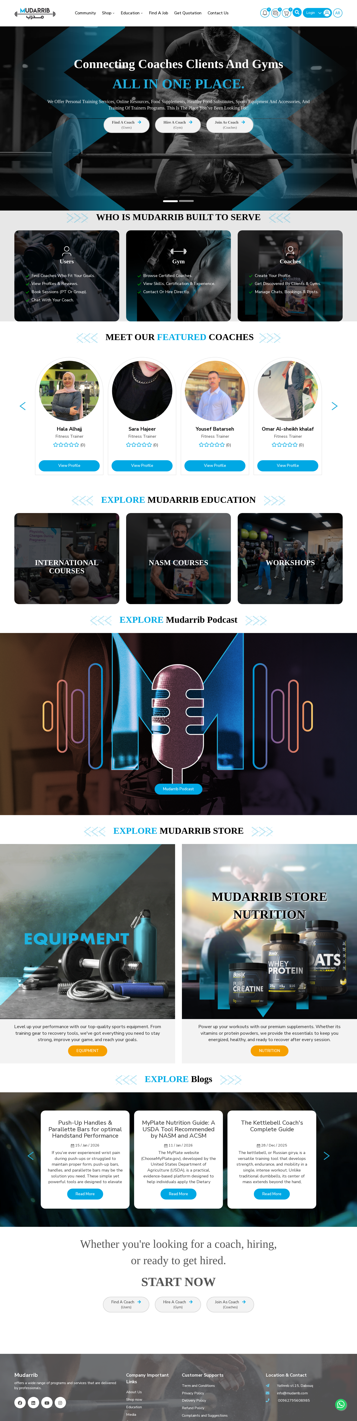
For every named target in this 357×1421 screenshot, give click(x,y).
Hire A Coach (177, 125)
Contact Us (218, 13)
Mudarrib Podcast (178, 789)
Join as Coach (230, 125)
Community (85, 13)
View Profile (69, 465)
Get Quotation (187, 13)
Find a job (158, 13)
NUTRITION (269, 1050)
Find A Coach (126, 125)
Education (130, 13)
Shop (106, 13)
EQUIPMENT (87, 1050)
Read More (85, 1194)
